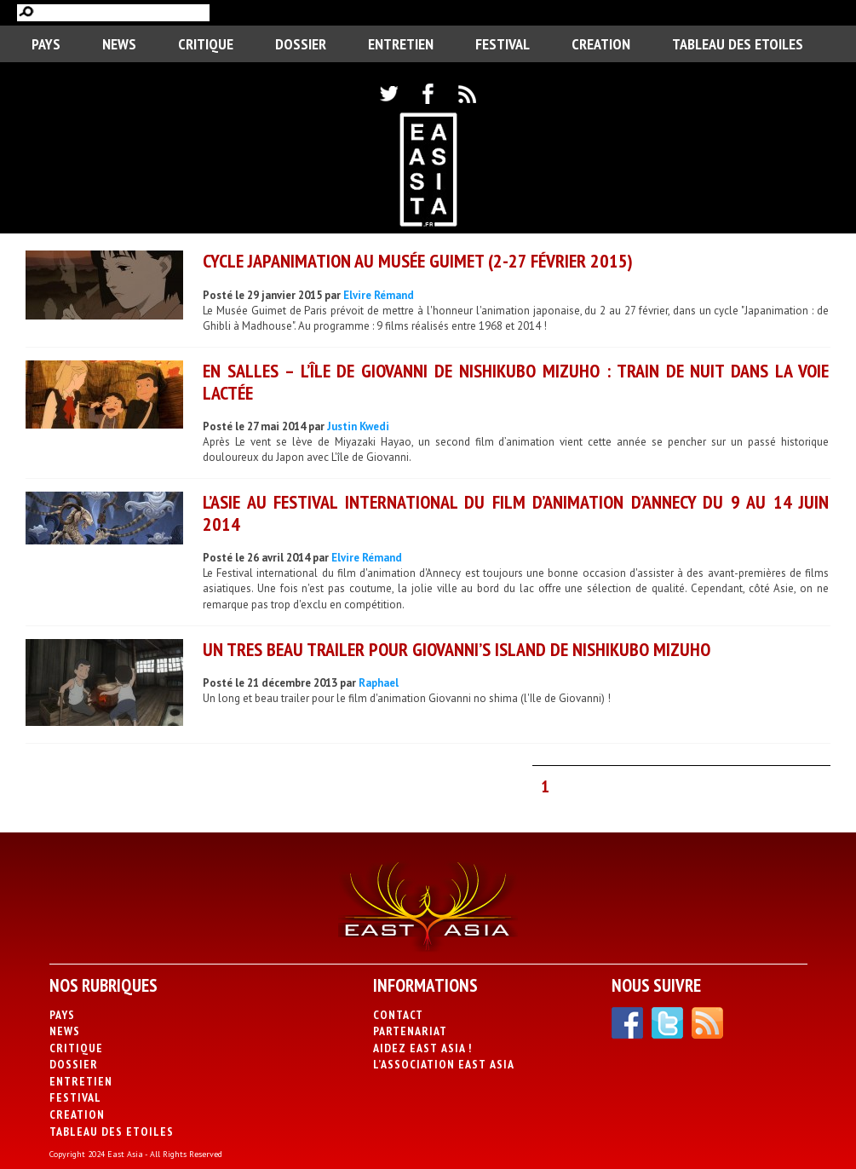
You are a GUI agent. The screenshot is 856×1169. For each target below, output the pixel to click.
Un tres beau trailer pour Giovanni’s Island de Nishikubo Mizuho (456, 649)
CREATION (601, 44)
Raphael (379, 683)
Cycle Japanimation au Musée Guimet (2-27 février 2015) (418, 261)
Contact (398, 1014)
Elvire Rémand (378, 295)
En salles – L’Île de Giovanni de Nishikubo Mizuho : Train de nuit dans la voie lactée (516, 381)
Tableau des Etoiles (737, 44)
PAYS (46, 44)
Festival (502, 44)
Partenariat (410, 1031)
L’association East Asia (443, 1064)
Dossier (300, 44)
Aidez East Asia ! (422, 1048)
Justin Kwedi (358, 426)
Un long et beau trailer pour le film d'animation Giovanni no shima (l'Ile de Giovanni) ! (407, 698)
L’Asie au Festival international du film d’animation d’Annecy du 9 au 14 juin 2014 (516, 512)
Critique (205, 44)
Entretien (401, 44)
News (119, 44)
